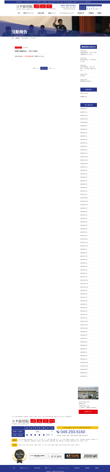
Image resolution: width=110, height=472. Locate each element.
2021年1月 (83, 317)
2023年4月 (83, 224)
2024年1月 (83, 193)
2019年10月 (83, 368)
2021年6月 (83, 300)
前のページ (31, 67)
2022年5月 (83, 262)
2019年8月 (83, 375)
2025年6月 (83, 135)
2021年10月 (83, 286)
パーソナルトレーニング (62, 12)
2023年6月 (83, 217)
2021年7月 (83, 296)
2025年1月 (83, 152)
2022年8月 (83, 252)
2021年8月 (83, 293)
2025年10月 (83, 121)
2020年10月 (83, 327)
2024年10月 (83, 163)
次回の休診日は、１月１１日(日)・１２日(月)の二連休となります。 (88, 67)
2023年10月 (83, 204)
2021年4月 (83, 307)
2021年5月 (83, 303)
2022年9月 (83, 248)
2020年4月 (83, 348)
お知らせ (82, 92)
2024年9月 (83, 166)
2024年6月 (83, 176)
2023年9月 (83, 207)
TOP (14, 12)
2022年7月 (83, 255)
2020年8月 (83, 334)
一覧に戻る (44, 67)
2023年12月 (83, 197)
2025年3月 (83, 145)
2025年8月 (83, 128)
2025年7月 (83, 132)
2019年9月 (83, 372)
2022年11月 (83, 241)
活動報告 (86, 12)
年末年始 (82, 75)
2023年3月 (83, 228)
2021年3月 (83, 310)
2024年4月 (83, 183)
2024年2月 (83, 190)
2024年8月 (83, 169)
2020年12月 (83, 320)
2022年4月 (83, 265)
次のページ (57, 67)
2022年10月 (83, 245)
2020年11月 (83, 324)
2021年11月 (83, 283)
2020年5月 (83, 344)
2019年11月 (83, 365)
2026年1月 (83, 111)
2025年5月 (83, 138)
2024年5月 (83, 180)
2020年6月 (83, 341)
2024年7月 (83, 173)
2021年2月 (83, 313)
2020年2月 (83, 355)
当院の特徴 (36, 12)
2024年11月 (83, 159)
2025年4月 (83, 142)
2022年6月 (83, 259)
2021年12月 (83, 279)
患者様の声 (76, 12)
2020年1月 (83, 358)
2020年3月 (83, 351)
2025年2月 (83, 149)
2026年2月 (83, 108)
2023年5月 (83, 221)
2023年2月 (83, 231)
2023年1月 (83, 235)
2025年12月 (83, 114)
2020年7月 (83, 337)
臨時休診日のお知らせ (85, 80)
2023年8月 (83, 210)
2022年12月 (83, 238)
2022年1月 (83, 276)
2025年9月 (83, 125)
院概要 (95, 12)
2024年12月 (83, 156)
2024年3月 (83, 187)
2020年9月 (83, 331)
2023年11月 (83, 200)
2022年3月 (83, 269)
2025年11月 (83, 118)
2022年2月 (83, 272)
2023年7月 (83, 214)
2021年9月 (83, 289)
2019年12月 (83, 361)
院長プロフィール (24, 12)
